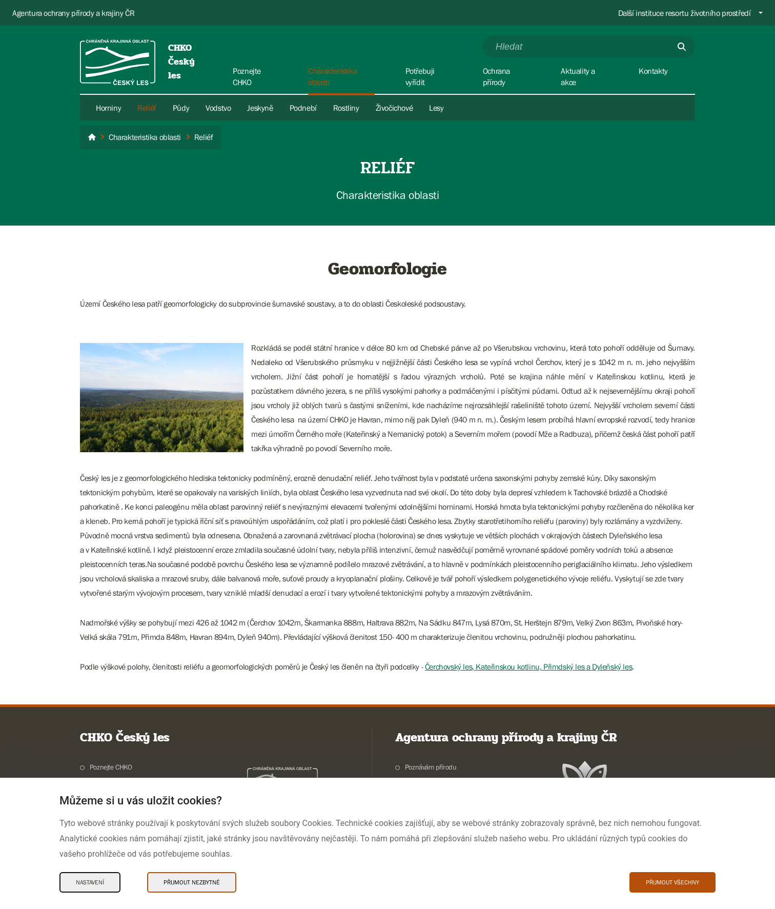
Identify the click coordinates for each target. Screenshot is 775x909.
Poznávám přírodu (431, 767)
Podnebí (303, 107)
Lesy (436, 107)
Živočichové (394, 107)
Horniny (108, 107)
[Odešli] (682, 46)
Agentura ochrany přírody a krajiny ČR (73, 12)
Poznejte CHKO (111, 767)
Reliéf (146, 107)
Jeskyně (260, 107)
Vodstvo (218, 107)
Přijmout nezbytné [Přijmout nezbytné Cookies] (192, 882)
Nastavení (90, 882)
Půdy (181, 107)
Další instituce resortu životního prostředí (684, 12)
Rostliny (346, 107)
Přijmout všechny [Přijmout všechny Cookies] (672, 882)
